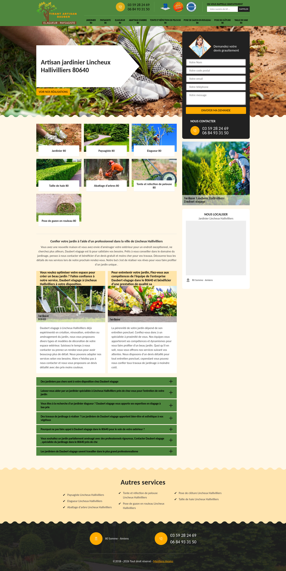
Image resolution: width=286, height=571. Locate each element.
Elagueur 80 (120, 21)
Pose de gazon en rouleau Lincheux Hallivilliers (143, 506)
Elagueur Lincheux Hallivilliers (84, 501)
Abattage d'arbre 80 (138, 21)
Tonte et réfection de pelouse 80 (165, 21)
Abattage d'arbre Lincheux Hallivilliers (89, 507)
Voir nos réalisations (53, 92)
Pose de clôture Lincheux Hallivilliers (200, 493)
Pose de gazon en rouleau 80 (197, 21)
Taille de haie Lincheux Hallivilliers (199, 499)
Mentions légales (163, 561)
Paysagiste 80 (105, 21)
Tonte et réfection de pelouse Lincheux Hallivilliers (140, 495)
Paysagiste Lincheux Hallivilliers (85, 495)
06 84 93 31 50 (138, 9)
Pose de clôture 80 (222, 21)
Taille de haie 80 (241, 21)
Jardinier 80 (91, 21)
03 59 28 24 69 (138, 5)
